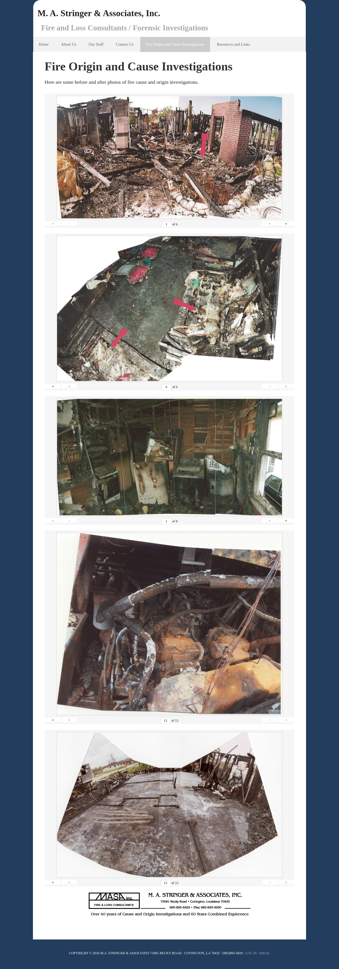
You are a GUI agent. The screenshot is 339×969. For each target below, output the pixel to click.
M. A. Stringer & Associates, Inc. (108, 14)
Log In (251, 955)
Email (264, 955)
